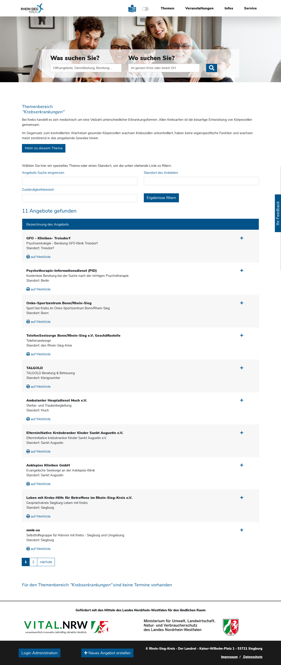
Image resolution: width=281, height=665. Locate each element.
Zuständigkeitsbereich (38, 189)
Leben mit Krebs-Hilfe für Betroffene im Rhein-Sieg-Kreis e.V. (79, 497)
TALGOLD (34, 368)
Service (250, 8)
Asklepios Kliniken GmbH (48, 465)
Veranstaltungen (199, 8)
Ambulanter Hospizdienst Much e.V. (56, 400)
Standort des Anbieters (161, 173)
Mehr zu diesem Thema (44, 148)
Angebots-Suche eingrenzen (43, 173)
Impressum (229, 657)
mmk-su (33, 530)
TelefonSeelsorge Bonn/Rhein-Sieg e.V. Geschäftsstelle (73, 335)
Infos (229, 8)
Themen (167, 8)
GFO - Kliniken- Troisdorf (48, 238)
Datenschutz (252, 657)
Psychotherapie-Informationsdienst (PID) (61, 270)
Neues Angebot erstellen (107, 653)
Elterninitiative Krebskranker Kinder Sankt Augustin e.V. (74, 432)
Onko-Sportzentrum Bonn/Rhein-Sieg (59, 303)
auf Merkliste (38, 256)
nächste (46, 562)
